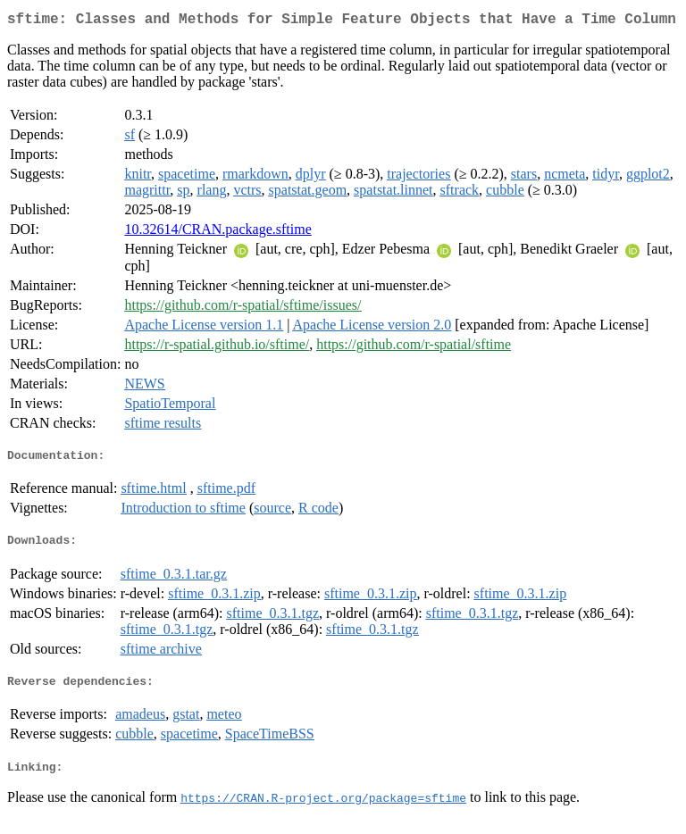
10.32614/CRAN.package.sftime (217, 232)
